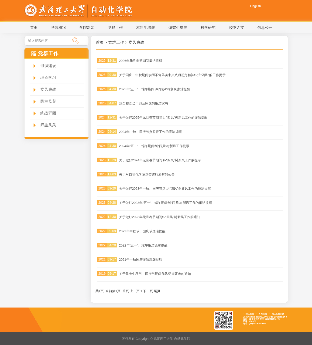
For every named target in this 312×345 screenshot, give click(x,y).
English (255, 6)
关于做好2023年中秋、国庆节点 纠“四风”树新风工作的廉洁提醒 (165, 188)
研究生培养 (177, 28)
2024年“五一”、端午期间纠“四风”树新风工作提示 (154, 146)
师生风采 (48, 125)
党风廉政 (48, 89)
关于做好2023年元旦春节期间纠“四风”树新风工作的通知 (159, 217)
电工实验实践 (278, 314)
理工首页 (250, 314)
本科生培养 (145, 28)
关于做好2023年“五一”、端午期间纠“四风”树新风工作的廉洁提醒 (165, 203)
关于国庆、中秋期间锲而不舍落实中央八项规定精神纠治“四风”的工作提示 (172, 75)
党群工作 (115, 28)
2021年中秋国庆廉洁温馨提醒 (140, 259)
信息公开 (264, 28)
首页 (34, 28)
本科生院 (263, 314)
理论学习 (48, 77)
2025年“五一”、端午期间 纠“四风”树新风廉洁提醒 (154, 89)
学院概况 (58, 28)
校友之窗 (236, 28)
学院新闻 (86, 28)
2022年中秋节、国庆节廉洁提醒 (142, 231)
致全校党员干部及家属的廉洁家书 (143, 103)
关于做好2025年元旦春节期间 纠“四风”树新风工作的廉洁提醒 (163, 117)
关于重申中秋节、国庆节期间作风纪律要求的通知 (155, 274)
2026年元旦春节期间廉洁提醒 (140, 61)
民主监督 (48, 101)
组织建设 (48, 66)
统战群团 (48, 113)
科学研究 (208, 28)
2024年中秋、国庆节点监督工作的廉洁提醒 (150, 132)
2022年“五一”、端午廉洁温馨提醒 (143, 245)
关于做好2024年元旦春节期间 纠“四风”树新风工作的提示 (160, 160)
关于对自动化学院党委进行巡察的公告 (147, 174)
